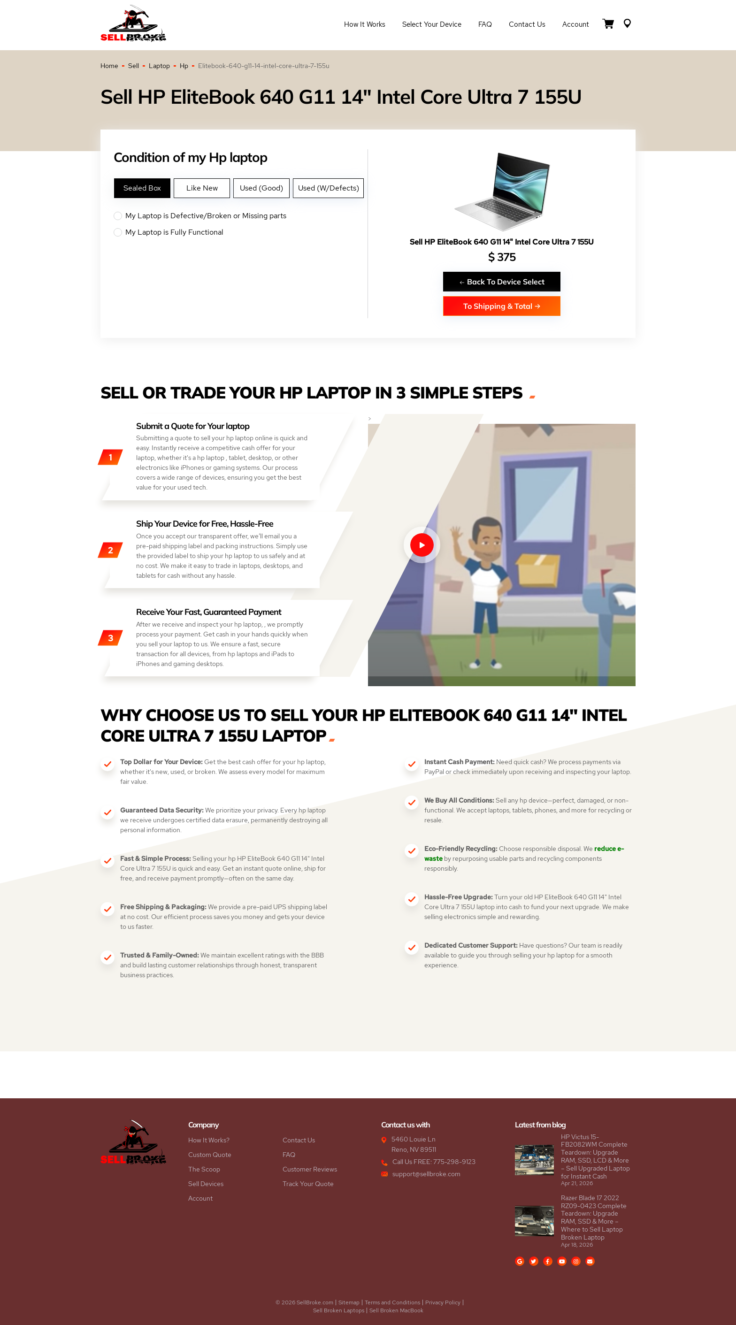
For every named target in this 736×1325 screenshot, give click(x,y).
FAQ (485, 24)
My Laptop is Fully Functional (241, 232)
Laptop (159, 65)
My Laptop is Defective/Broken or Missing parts (241, 216)
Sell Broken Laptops (338, 1310)
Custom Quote (209, 1154)
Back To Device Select (501, 281)
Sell (133, 65)
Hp (184, 65)
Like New (202, 188)
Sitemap (349, 1302)
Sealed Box (142, 188)
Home (109, 65)
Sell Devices (205, 1183)
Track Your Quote (308, 1183)
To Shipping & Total (502, 306)
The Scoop (204, 1169)
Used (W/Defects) (328, 188)
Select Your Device (431, 24)
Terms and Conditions (392, 1302)
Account (575, 24)
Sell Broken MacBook (396, 1310)
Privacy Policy (442, 1302)
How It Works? (209, 1140)
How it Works (364, 24)
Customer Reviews (310, 1169)
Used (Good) (261, 188)
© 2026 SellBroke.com (304, 1302)
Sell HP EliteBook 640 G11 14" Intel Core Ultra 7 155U (502, 242)
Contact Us (527, 24)
